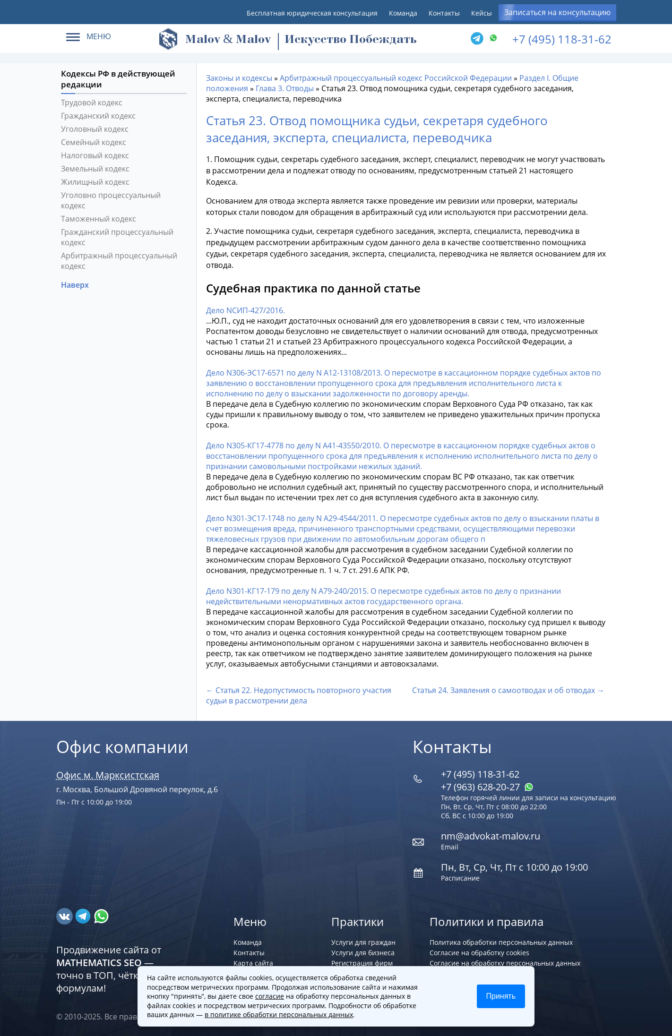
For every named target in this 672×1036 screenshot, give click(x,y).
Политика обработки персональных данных (501, 942)
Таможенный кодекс (98, 219)
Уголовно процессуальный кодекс (111, 200)
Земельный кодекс (95, 168)
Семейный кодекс (93, 142)
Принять (501, 996)
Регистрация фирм (362, 963)
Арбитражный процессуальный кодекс (119, 260)
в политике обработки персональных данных (279, 1014)
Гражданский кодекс (98, 116)
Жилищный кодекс (95, 182)
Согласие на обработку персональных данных (505, 963)
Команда (403, 13)
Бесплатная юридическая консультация (312, 13)
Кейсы (481, 13)
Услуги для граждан (363, 942)
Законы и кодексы (239, 78)
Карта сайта (253, 963)
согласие (269, 996)
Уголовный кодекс (95, 129)
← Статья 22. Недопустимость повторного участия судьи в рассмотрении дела (298, 695)
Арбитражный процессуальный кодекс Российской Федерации (396, 78)
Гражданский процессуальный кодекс (117, 237)
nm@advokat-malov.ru (490, 836)
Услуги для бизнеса (363, 952)
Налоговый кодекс (95, 155)
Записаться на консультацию (557, 12)
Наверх (76, 285)
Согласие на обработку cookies (479, 952)
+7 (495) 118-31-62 (562, 39)
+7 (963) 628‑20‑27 (487, 786)
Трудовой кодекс (91, 102)
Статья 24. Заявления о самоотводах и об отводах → (508, 690)
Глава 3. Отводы (285, 88)
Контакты (444, 13)
